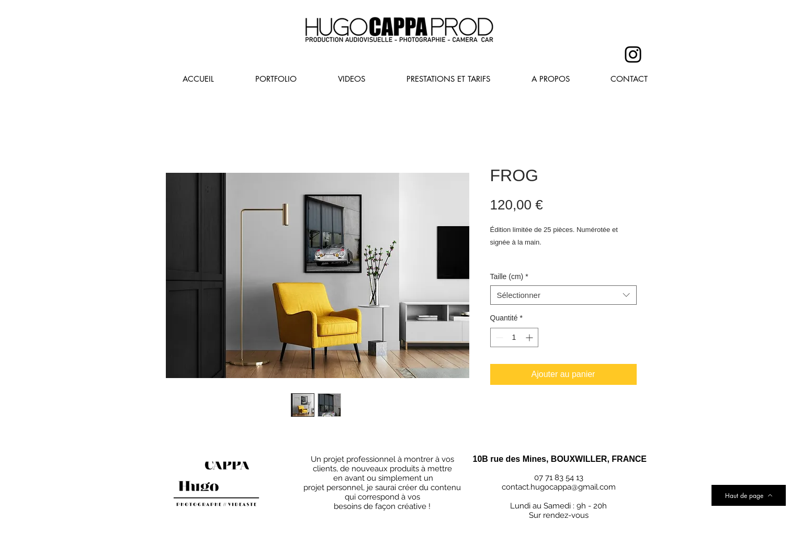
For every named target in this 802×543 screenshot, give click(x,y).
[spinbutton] (514, 337)
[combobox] (563, 295)
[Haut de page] (748, 495)
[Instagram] (633, 54)
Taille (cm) (509, 276)
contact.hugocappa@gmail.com (559, 487)
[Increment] (530, 337)
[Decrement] (498, 337)
